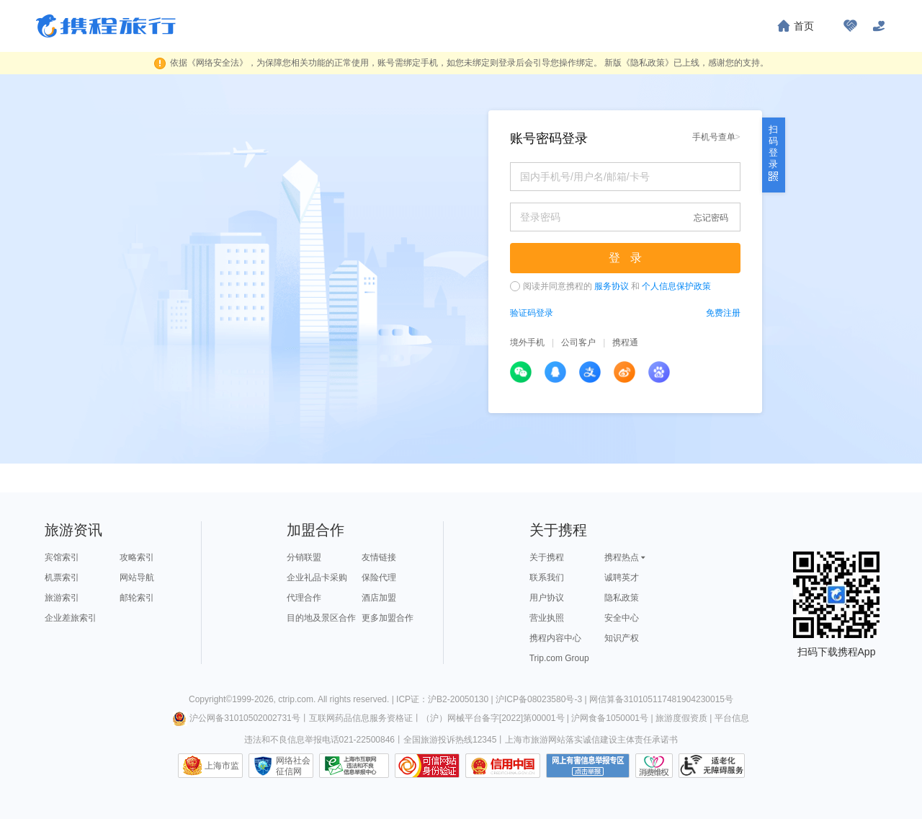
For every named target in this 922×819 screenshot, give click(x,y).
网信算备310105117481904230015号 (661, 699)
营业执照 (546, 618)
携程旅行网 (106, 25)
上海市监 (222, 766)
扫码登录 (773, 152)
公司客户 (578, 342)
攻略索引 (137, 557)
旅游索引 (62, 598)
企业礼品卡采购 (317, 577)
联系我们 (546, 577)
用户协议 (546, 598)
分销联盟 (304, 557)
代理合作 (304, 598)
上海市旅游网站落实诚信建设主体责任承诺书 (591, 740)
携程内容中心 (555, 638)
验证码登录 (531, 313)
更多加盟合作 (387, 618)
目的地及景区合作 (321, 618)
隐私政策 (621, 598)
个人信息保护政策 (676, 286)
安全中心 (621, 618)
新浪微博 (624, 372)
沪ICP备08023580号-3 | (542, 699)
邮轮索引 (137, 598)
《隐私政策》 (647, 63)
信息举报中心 (354, 765)
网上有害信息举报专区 (588, 765)
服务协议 (611, 286)
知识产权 (621, 638)
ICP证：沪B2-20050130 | (446, 699)
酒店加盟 (379, 598)
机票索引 (62, 577)
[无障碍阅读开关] (850, 26)
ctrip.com (295, 699)
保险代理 (379, 577)
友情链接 (379, 557)
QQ (555, 372)
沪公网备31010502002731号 (236, 718)
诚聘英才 (621, 577)
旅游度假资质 (681, 718)
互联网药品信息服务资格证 (361, 718)
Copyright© (210, 699)
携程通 (625, 342)
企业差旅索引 (71, 618)
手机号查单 (716, 136)
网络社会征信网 (293, 766)
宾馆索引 (62, 557)
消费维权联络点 (654, 765)
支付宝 (590, 372)
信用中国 (502, 765)
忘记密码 (711, 218)
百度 (659, 372)
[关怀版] (879, 26)
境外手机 (527, 342)
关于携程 (546, 557)
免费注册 (723, 313)
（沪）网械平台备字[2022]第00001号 (493, 718)
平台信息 (732, 718)
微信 (521, 372)
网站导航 (137, 577)
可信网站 (427, 765)
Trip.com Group (559, 658)
